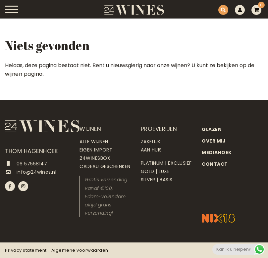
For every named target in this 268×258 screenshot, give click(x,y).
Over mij (214, 141)
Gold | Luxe (155, 171)
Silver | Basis (157, 179)
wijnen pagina (24, 74)
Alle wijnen (94, 141)
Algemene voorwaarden (79, 250)
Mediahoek (217, 152)
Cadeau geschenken (105, 166)
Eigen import (96, 150)
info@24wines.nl (30, 172)
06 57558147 (26, 163)
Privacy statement (26, 250)
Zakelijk (151, 141)
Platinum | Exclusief (166, 163)
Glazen (212, 129)
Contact (215, 164)
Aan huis (151, 150)
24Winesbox (95, 158)
